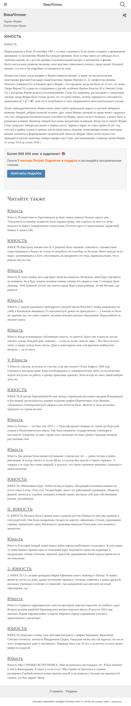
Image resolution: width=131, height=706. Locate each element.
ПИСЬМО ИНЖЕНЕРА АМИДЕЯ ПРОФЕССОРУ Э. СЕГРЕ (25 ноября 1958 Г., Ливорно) (77, 701)
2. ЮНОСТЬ (19, 568)
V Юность (17, 360)
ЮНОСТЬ (17, 240)
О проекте (56, 691)
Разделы (71, 691)
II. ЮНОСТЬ (20, 509)
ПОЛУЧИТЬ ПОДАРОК (26, 173)
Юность (15, 210)
